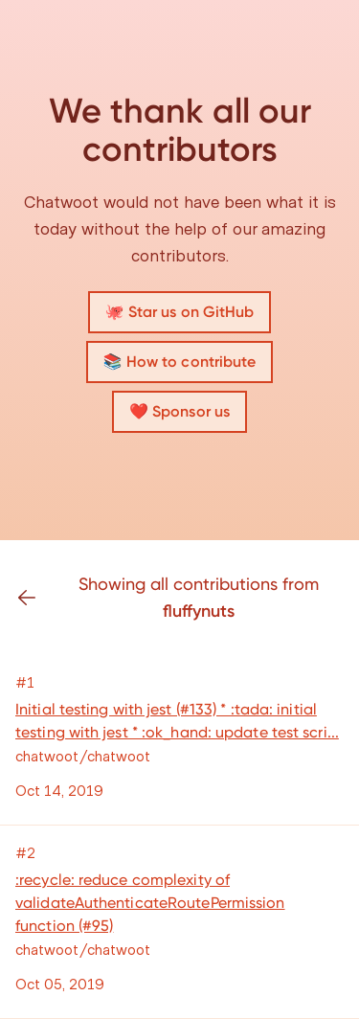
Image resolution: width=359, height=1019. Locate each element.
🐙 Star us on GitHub (180, 312)
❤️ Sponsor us (179, 411)
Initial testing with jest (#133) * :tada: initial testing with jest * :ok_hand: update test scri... (177, 720)
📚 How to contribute (180, 361)
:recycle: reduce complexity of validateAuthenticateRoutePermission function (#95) (150, 903)
